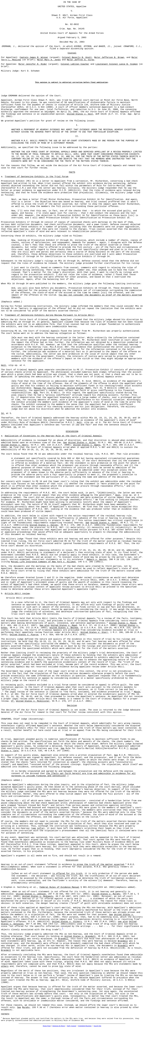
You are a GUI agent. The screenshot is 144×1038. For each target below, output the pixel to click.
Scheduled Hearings (84, 1026)
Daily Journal (71, 1026)
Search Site (97, 1026)
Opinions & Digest (58, 1026)
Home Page (47, 1026)
